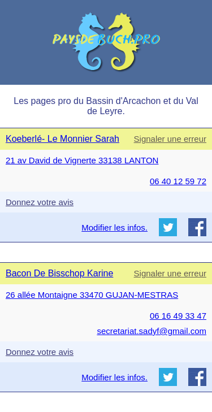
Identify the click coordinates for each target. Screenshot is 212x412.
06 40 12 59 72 (178, 181)
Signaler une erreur (170, 139)
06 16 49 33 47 (178, 315)
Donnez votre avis (39, 202)
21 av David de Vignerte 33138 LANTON (82, 160)
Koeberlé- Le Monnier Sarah (62, 139)
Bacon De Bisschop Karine (59, 273)
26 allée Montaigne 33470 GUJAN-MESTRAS (92, 295)
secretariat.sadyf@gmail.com (151, 331)
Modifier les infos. (114, 227)
